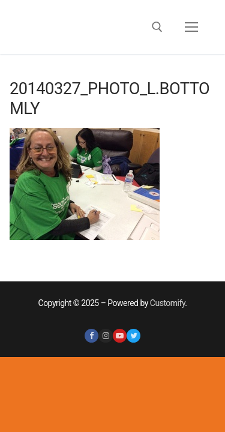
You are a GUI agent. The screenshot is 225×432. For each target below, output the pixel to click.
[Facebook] (91, 336)
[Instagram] (105, 336)
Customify (167, 303)
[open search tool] (157, 27)
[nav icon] (191, 27)
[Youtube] (120, 336)
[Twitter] (133, 336)
